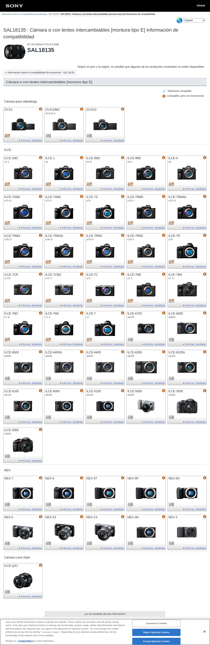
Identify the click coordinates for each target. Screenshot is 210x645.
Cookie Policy (26, 643)
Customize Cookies (156, 625)
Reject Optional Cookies (156, 634)
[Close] (204, 633)
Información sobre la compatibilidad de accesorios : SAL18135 (30, 14)
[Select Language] (194, 20)
